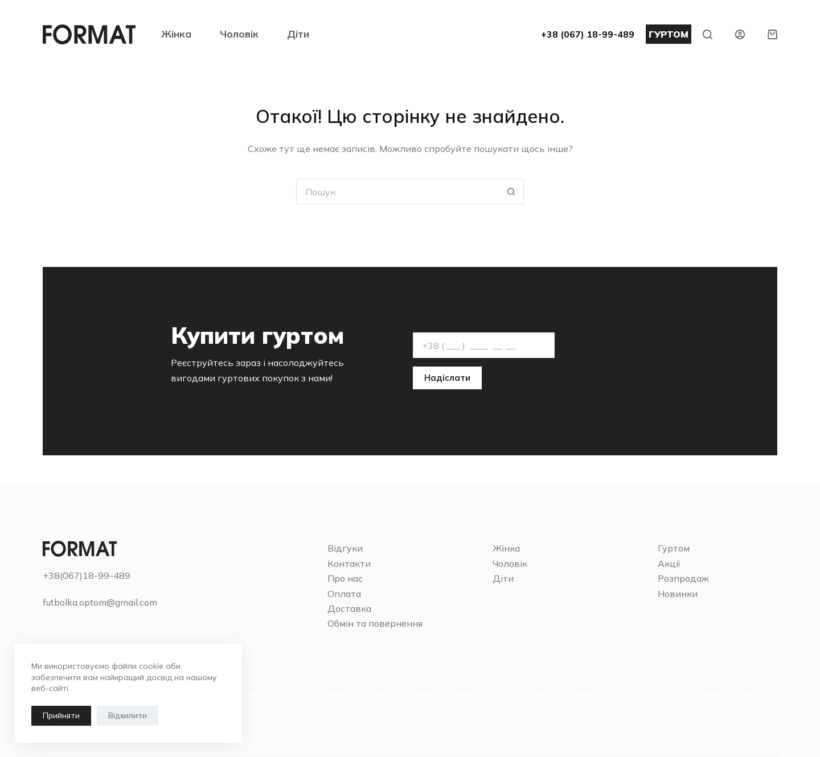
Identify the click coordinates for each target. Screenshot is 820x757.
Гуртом (674, 548)
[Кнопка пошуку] (511, 191)
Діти (298, 34)
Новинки (678, 593)
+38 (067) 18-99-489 (587, 34)
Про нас (345, 578)
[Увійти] (740, 34)
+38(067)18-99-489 (86, 575)
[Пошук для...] (397, 191)
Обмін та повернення (375, 623)
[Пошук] (707, 34)
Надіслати (447, 377)
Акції (669, 563)
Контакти (349, 563)
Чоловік (239, 34)
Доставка (349, 608)
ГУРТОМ (668, 34)
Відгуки (345, 548)
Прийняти (61, 715)
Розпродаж (683, 578)
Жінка (176, 34)
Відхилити (127, 715)
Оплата (344, 593)
